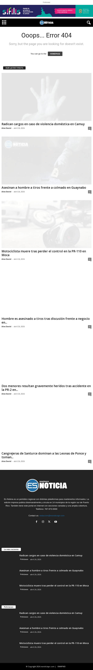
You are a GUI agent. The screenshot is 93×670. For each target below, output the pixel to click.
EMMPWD (62, 666)
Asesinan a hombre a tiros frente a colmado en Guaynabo (44, 188)
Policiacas (24, 559)
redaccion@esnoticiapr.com (51, 515)
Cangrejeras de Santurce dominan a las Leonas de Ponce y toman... (44, 455)
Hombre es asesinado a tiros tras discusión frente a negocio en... (46, 320)
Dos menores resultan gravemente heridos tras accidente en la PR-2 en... (46, 388)
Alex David (6, 128)
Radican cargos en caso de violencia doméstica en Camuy (43, 124)
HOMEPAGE (55, 54)
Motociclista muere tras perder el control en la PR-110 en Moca (44, 253)
